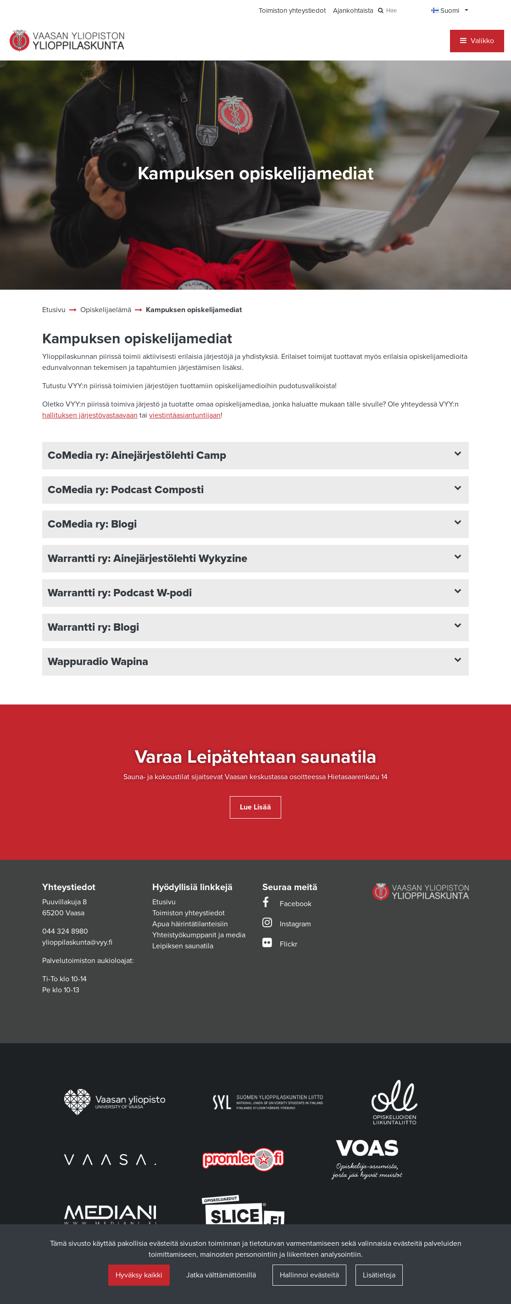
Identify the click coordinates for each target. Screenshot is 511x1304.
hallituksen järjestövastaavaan (90, 415)
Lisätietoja (379, 1275)
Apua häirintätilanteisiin (190, 924)
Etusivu (164, 902)
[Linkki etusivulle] (67, 41)
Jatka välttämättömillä (221, 1275)
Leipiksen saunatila (182, 946)
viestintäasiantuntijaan (185, 415)
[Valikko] (477, 41)
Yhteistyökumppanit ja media (198, 935)
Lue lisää (255, 807)
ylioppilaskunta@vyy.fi (77, 942)
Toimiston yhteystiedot (188, 913)
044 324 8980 (65, 931)
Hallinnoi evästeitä (309, 1275)
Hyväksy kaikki (139, 1275)
